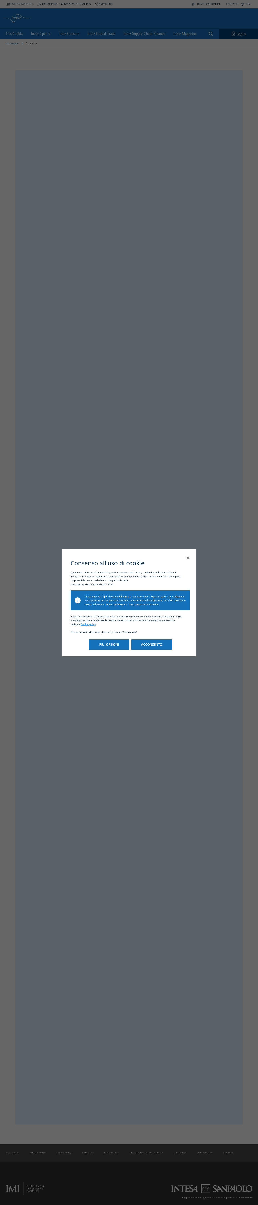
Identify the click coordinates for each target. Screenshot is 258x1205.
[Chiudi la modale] (188, 558)
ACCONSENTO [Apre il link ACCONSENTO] (151, 644)
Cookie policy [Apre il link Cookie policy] (88, 624)
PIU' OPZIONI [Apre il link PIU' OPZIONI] (109, 644)
